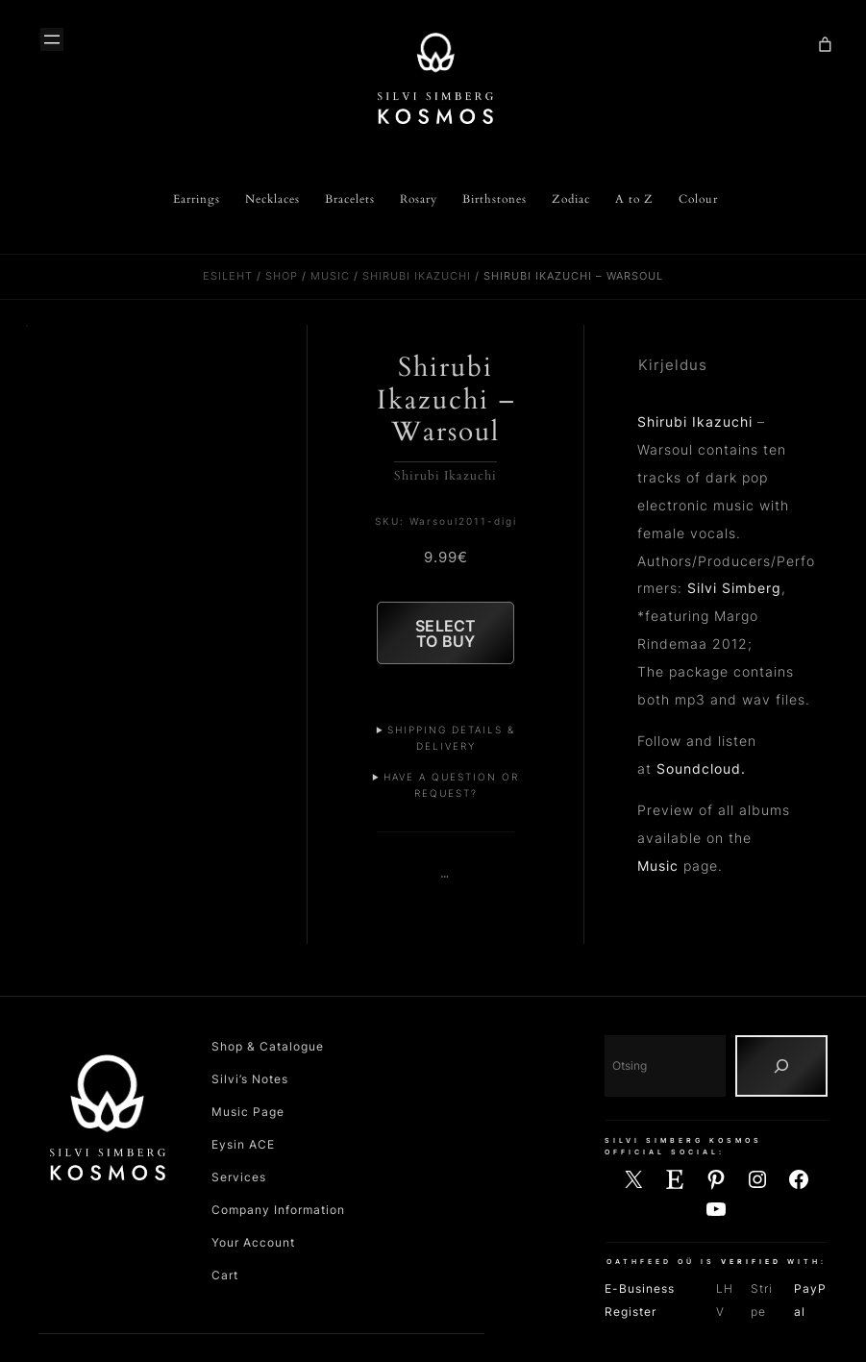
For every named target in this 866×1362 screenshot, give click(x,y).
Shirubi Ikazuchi (416, 276)
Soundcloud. (701, 768)
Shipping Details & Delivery (451, 744)
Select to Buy (445, 636)
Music (330, 276)
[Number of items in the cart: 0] (824, 44)
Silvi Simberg (734, 588)
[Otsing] (781, 1073)
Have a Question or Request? (451, 791)
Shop (281, 276)
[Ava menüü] (51, 39)
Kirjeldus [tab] (672, 365)
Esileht (228, 276)
